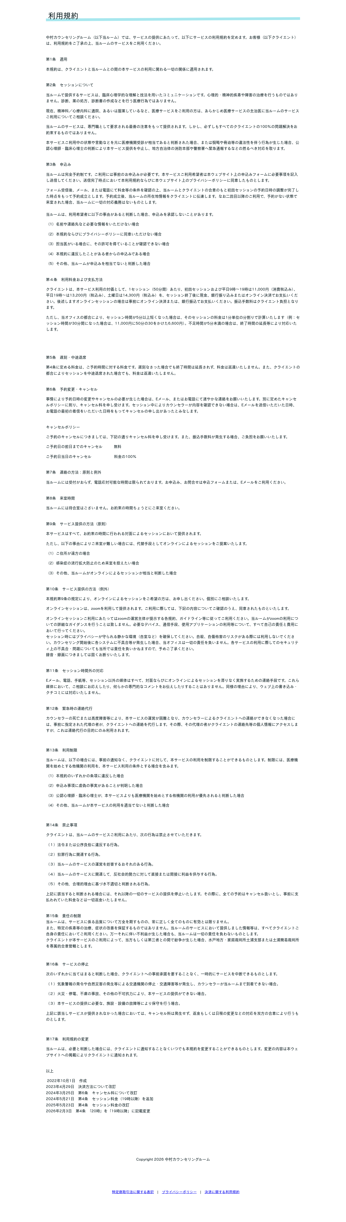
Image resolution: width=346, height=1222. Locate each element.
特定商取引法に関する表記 (133, 1192)
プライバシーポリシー (179, 1192)
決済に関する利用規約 (222, 1192)
